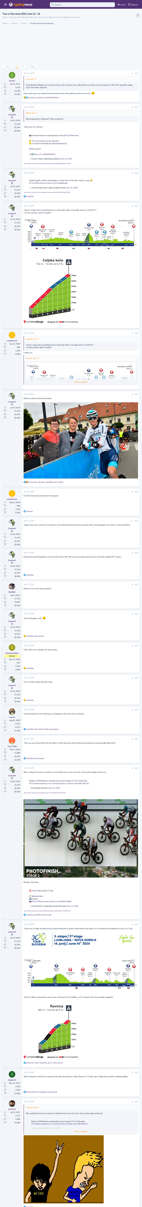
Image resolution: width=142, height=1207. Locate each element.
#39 (92, 675)
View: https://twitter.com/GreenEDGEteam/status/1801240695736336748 (47, 851)
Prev (8, 66)
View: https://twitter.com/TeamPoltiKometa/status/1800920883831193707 (47, 166)
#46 (92, 1175)
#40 (92, 704)
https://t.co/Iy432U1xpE (53, 751)
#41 (92, 733)
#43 (92, 996)
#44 (92, 1025)
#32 (92, 457)
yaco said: (30, 79)
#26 (92, 73)
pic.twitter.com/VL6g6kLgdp (64, 186)
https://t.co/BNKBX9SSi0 (45, 157)
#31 (92, 389)
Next (33, 66)
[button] (5, 4)
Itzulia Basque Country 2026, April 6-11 (120, 201)
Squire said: (30, 116)
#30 (92, 326)
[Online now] (12, 679)
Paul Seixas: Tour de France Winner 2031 (120, 329)
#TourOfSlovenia (39, 842)
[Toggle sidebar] (137, 15)
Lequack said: (31, 331)
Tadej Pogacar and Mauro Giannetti (118, 295)
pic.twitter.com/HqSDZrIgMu (59, 842)
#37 (92, 611)
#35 (92, 550)
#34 (92, 518)
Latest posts (104, 262)
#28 (92, 176)
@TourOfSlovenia (71, 138)
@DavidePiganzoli (59, 146)
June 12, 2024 (66, 161)
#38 (92, 643)
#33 (92, 486)
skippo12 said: (32, 1137)
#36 (92, 579)
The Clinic (107, 300)
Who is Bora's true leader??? (115, 319)
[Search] (75, 4)
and (35, 601)
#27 (92, 110)
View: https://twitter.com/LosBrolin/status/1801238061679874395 (45, 763)
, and (43, 100)
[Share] (88, 73)
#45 (92, 1131)
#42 (92, 865)
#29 (92, 209)
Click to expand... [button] (59, 377)
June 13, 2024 (54, 759)
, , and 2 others (46, 447)
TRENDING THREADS (107, 148)
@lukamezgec (38, 836)
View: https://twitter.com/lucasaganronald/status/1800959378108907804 (47, 195)
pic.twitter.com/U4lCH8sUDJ (41, 754)
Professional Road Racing (113, 164)
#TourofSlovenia (44, 186)
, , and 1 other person (45, 986)
